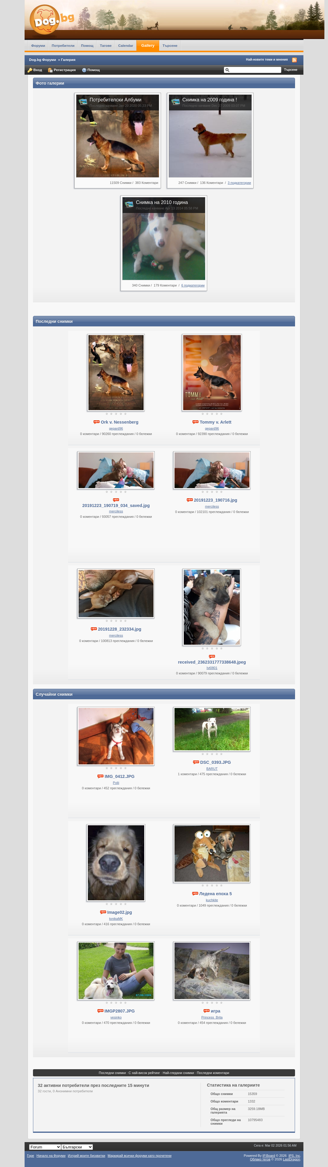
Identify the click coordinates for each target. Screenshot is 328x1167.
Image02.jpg (119, 912)
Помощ (87, 45)
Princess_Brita (212, 1017)
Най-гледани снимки (178, 1073)
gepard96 (116, 428)
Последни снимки (112, 1073)
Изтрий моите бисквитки (86, 1155)
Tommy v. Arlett (215, 422)
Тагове (106, 45)
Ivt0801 (212, 668)
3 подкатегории (239, 182)
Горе (30, 1155)
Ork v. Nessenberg (119, 422)
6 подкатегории (193, 285)
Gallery (147, 45)
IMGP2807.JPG (120, 1011)
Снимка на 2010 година (162, 202)
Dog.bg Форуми (42, 60)
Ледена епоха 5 (215, 893)
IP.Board (269, 1155)
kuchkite (212, 900)
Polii (116, 782)
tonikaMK (116, 918)
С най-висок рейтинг (144, 1073)
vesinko (115, 1017)
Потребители (63, 45)
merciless (116, 511)
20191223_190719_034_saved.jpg (116, 505)
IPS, (294, 1155)
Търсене (170, 45)
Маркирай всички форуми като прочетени (139, 1155)
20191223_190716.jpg (215, 500)
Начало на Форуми (51, 1155)
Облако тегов (260, 1159)
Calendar (125, 45)
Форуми (38, 45)
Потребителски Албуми (116, 99)
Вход (35, 70)
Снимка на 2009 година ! (209, 99)
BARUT (211, 768)
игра (215, 1011)
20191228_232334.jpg (120, 629)
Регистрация (62, 70)
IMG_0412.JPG (119, 776)
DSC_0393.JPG (215, 762)
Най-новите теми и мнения (267, 59)
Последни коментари (213, 1073)
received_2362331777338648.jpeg (212, 662)
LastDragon (291, 1159)
